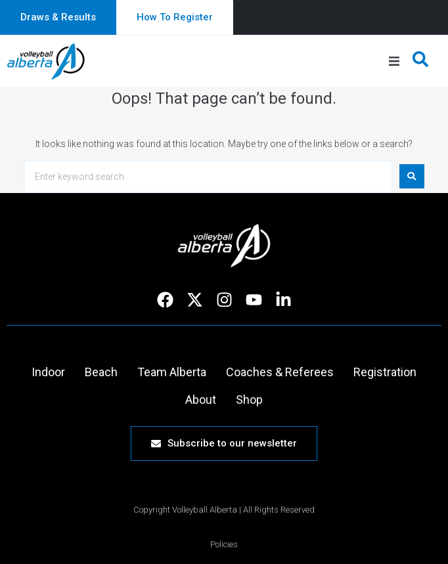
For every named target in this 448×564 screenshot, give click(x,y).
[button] (394, 62)
